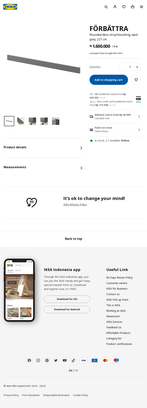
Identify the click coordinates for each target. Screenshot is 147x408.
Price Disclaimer (31, 395)
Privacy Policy (11, 395)
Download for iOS (67, 299)
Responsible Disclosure (56, 395)
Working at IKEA (116, 310)
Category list (114, 338)
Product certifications (119, 344)
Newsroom (113, 316)
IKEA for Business (116, 288)
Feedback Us (113, 327)
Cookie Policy (80, 395)
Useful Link (117, 269)
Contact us (113, 294)
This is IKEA (113, 305)
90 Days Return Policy (119, 277)
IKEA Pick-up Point (117, 299)
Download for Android (67, 309)
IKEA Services (114, 322)
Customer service (116, 283)
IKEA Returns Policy (75, 204)
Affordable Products (118, 333)
